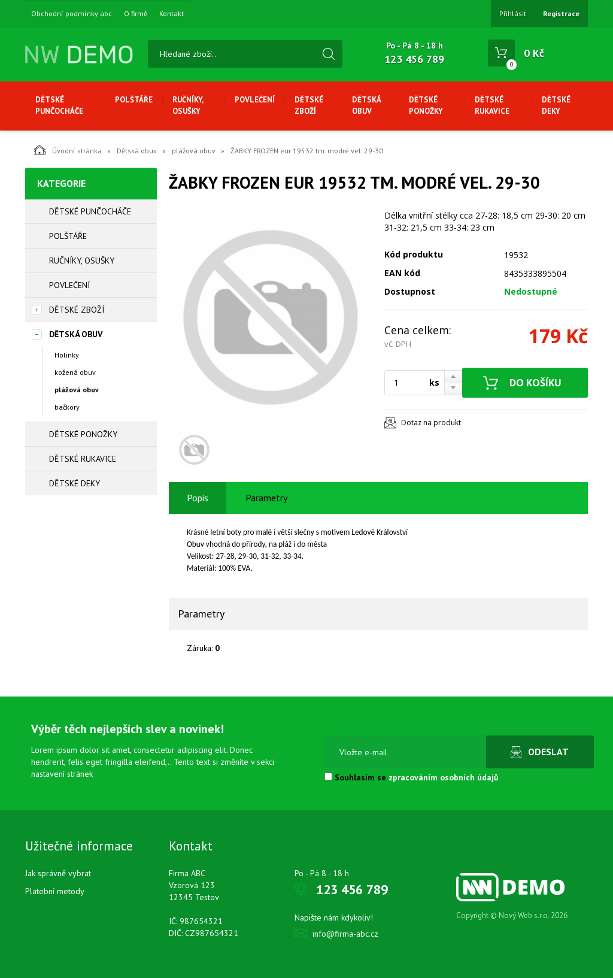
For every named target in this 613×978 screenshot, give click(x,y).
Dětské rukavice (492, 105)
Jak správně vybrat (58, 873)
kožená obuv (75, 372)
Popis (197, 498)
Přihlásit (512, 13)
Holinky (66, 354)
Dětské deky (556, 105)
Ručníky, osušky (187, 105)
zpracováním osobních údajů (444, 777)
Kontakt (171, 14)
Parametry (266, 498)
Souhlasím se (411, 777)
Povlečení (255, 100)
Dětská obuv (366, 105)
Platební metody (54, 891)
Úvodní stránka (68, 150)
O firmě (135, 14)
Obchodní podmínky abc (71, 14)
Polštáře (134, 100)
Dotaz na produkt (431, 422)
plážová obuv (194, 150)
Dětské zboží (309, 105)
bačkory (67, 406)
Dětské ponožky (426, 105)
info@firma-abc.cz (345, 933)
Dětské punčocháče (59, 105)
